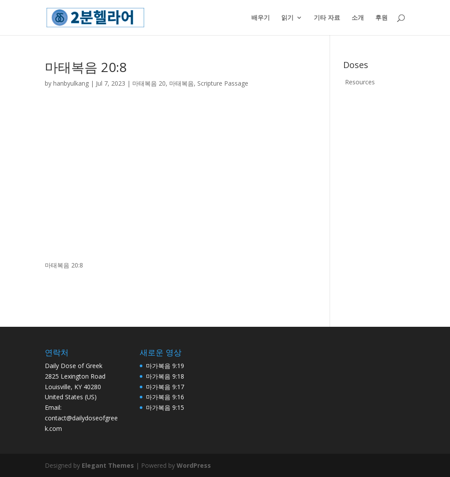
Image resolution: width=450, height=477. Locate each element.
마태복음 (181, 83)
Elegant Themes (108, 465)
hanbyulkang (71, 83)
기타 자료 (327, 18)
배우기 (260, 18)
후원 (381, 18)
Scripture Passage (222, 83)
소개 (358, 18)
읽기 (287, 18)
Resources (360, 82)
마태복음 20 (149, 83)
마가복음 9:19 (165, 365)
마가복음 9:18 (165, 376)
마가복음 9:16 (165, 397)
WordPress (194, 465)
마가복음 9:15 (165, 407)
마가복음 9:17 (165, 387)
